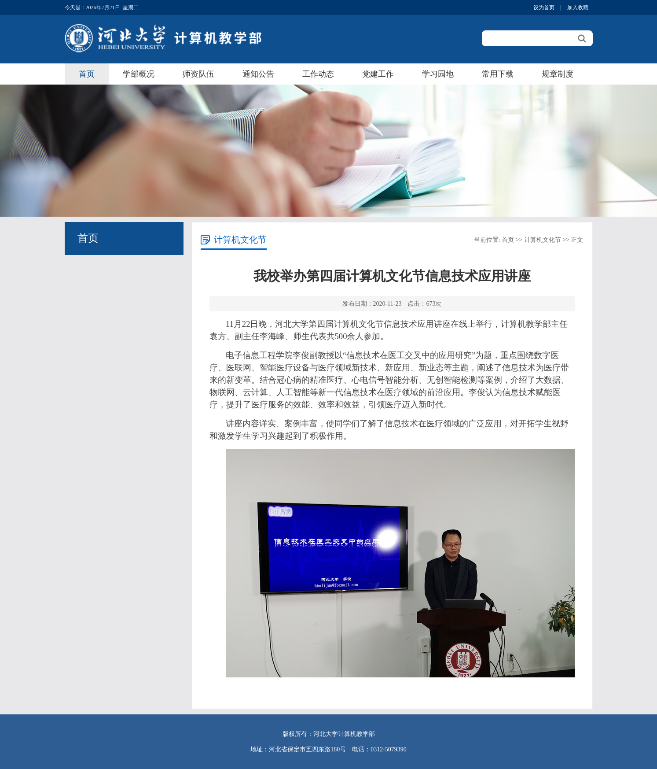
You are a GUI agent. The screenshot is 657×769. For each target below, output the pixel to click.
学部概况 (138, 74)
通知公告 (258, 74)
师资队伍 (198, 74)
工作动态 (318, 74)
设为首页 (543, 7)
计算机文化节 (542, 240)
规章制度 (557, 74)
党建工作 (378, 74)
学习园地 (438, 74)
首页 (87, 74)
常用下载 (498, 74)
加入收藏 (577, 7)
